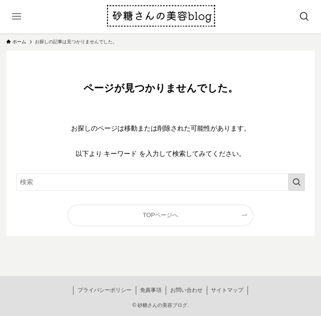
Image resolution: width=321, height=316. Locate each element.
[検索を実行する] (296, 182)
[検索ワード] (160, 182)
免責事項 (151, 290)
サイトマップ (227, 290)
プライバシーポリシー (105, 290)
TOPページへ (160, 215)
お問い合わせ (186, 290)
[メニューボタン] (16, 16)
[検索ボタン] (304, 16)
